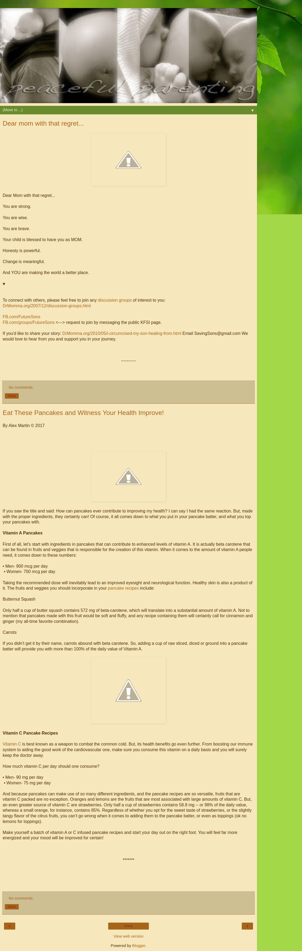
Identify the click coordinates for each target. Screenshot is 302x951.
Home (128, 926)
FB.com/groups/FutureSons (29, 322)
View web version (129, 936)
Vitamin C (12, 744)
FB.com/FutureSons (21, 316)
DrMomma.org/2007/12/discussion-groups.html (47, 306)
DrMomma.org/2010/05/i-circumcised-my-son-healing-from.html (121, 333)
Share (11, 396)
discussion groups (115, 300)
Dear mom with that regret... (43, 123)
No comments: (21, 387)
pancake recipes (123, 588)
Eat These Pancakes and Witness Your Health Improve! (83, 412)
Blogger (138, 945)
